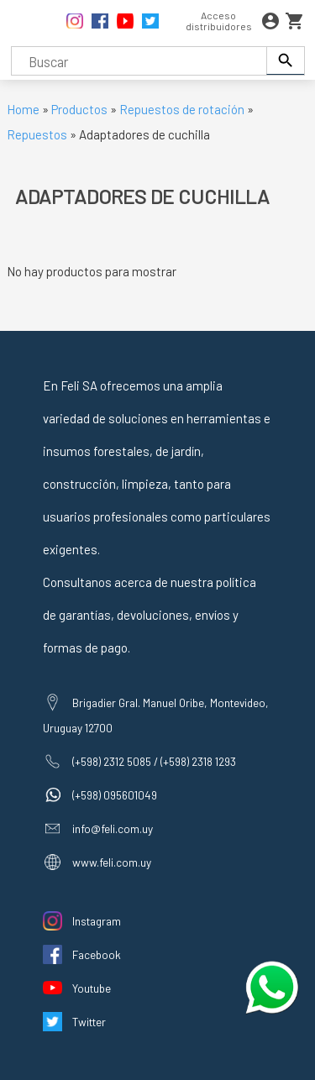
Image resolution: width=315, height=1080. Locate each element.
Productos (79, 109)
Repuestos (38, 134)
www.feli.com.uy (111, 862)
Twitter (89, 1021)
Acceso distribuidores (219, 20)
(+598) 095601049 (114, 795)
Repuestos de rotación (181, 109)
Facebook (96, 954)
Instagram (96, 921)
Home (23, 109)
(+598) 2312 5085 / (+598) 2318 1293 (154, 761)
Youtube (91, 988)
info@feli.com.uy (112, 828)
